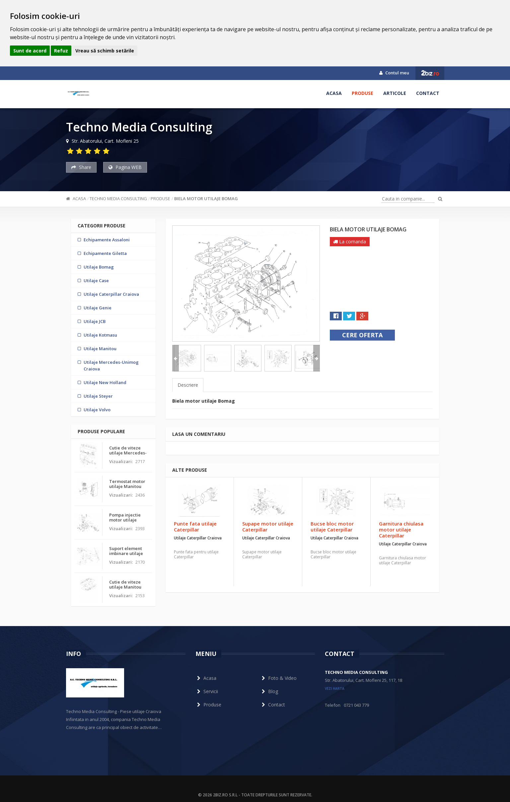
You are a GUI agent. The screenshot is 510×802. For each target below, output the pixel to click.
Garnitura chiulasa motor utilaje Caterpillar (401, 529)
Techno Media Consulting (118, 198)
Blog (269, 691)
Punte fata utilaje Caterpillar (195, 526)
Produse (362, 93)
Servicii (206, 691)
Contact (427, 93)
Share (81, 167)
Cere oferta (362, 335)
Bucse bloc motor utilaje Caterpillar (332, 526)
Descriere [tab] (188, 385)
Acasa (334, 93)
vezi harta (334, 688)
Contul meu (394, 73)
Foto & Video (278, 678)
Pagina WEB (125, 167)
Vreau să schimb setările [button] (104, 50)
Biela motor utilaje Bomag (206, 198)
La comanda (349, 241)
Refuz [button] (61, 50)
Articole (394, 93)
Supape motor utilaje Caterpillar (267, 526)
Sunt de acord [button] (29, 50)
